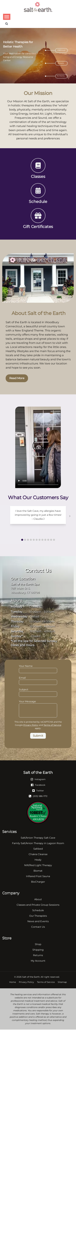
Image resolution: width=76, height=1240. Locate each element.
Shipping (38, 949)
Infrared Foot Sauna (38, 876)
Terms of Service (52, 725)
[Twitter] (38, 790)
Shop (38, 944)
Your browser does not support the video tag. (38, 447)
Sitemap (62, 982)
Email (38, 680)
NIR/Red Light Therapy (38, 865)
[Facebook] (38, 784)
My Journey (61, 63)
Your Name (38, 668)
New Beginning (61, 76)
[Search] (6, 23)
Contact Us (38, 926)
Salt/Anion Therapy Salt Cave (38, 837)
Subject (38, 692)
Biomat (38, 870)
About (38, 899)
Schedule (38, 910)
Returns (38, 955)
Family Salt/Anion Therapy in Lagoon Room (38, 843)
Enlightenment (61, 50)
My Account (38, 960)
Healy (38, 859)
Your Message (38, 703)
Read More (16, 378)
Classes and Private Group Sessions (38, 904)
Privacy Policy (30, 725)
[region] (38, 55)
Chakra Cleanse (38, 854)
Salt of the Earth (31, 976)
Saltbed (38, 848)
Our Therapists (38, 915)
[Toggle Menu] (6, 16)
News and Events (38, 921)
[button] (22, 540)
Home (12, 982)
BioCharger (38, 881)
